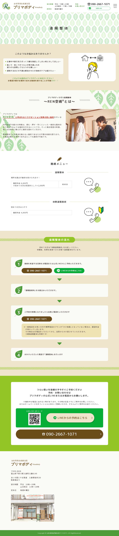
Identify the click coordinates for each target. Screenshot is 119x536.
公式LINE (99, 8)
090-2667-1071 (99, 4)
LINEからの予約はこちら (71, 270)
